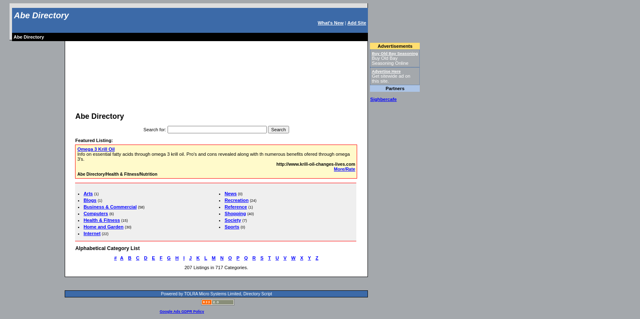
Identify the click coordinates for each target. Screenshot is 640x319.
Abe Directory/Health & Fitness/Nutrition (117, 174)
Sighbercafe (383, 99)
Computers (95, 213)
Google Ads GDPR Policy (182, 311)
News (230, 193)
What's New (330, 22)
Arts (87, 193)
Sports (231, 226)
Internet (91, 233)
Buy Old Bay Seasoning (395, 53)
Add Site (356, 22)
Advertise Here (386, 71)
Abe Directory (41, 15)
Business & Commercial (109, 206)
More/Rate (344, 169)
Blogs (89, 200)
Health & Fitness (101, 220)
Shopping (235, 213)
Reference (235, 206)
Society (232, 220)
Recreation (236, 200)
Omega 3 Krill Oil (95, 149)
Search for (154, 129)
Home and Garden (103, 226)
